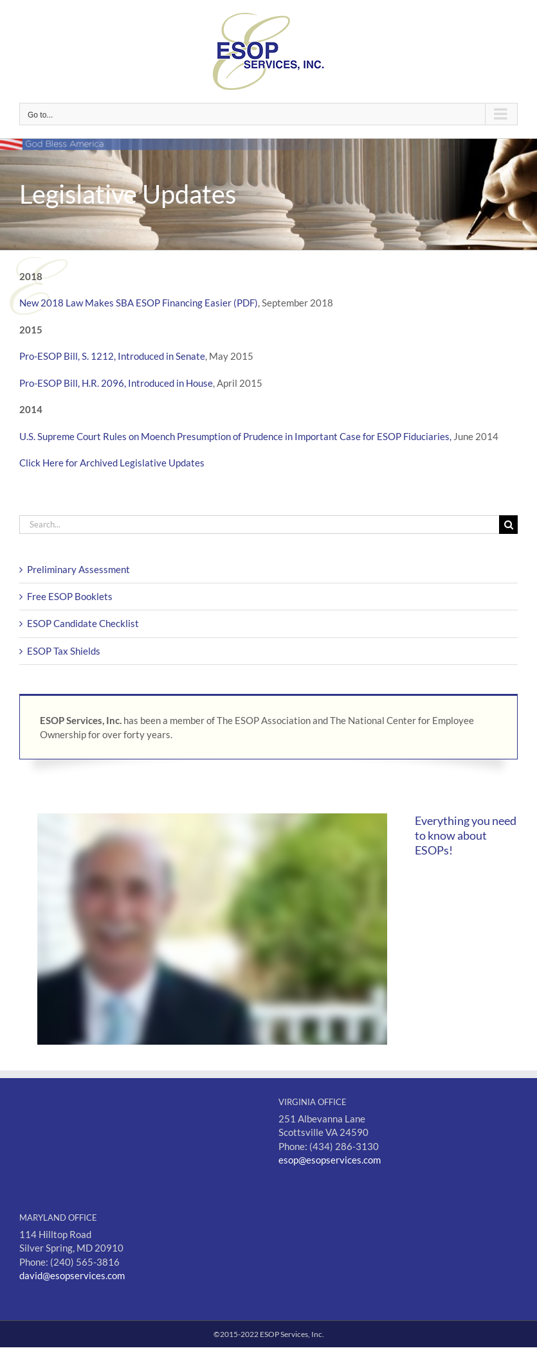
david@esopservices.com (72, 1275)
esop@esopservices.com (329, 1159)
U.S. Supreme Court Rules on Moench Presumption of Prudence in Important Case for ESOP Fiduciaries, (235, 436)
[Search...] (259, 524)
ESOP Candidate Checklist (83, 623)
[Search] (508, 524)
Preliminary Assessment (78, 569)
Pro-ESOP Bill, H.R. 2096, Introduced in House (116, 383)
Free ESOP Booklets (70, 596)
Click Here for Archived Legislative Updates (112, 462)
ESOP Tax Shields (63, 651)
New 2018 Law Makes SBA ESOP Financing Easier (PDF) (138, 302)
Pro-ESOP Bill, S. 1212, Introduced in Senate (112, 356)
